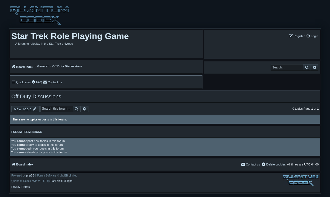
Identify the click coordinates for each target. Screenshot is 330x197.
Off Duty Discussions (36, 96)
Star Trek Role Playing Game (70, 36)
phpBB (30, 175)
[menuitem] (312, 36)
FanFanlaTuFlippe (62, 181)
